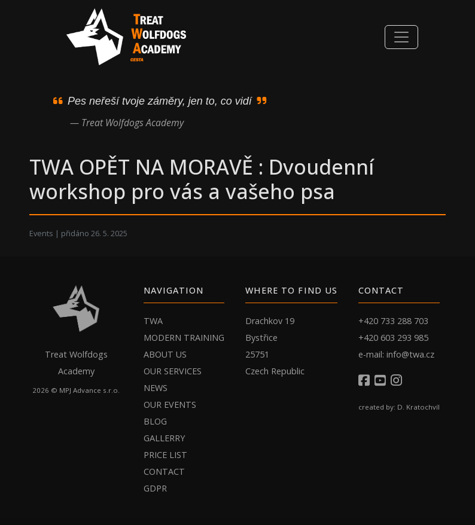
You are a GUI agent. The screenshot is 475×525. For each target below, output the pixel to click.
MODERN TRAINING (184, 337)
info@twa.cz (410, 354)
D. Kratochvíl (418, 406)
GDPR (155, 488)
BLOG (155, 421)
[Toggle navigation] (401, 37)
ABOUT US (165, 354)
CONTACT (164, 471)
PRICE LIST (165, 454)
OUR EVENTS (170, 404)
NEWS (156, 387)
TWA (153, 320)
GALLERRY (164, 438)
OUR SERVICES (173, 371)
